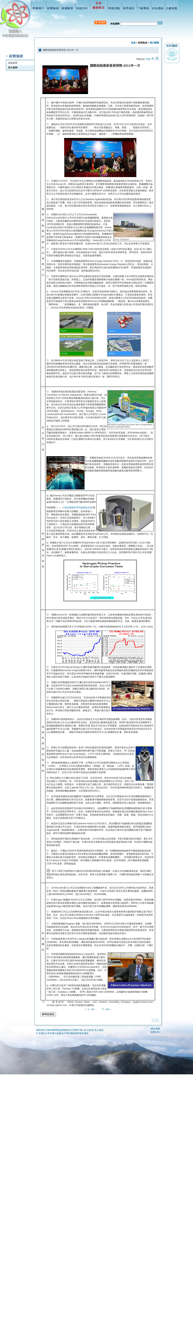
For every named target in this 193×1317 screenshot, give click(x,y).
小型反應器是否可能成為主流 (77, 507)
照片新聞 (12, 67)
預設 (148, 59)
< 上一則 (89, 1009)
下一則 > (106, 1009)
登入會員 (98, 1030)
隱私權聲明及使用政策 (58, 1030)
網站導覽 (155, 1028)
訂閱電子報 (76, 1030)
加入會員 (88, 1030)
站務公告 (154, 1032)
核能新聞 (12, 63)
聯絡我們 (40, 1030)
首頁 (133, 42)
